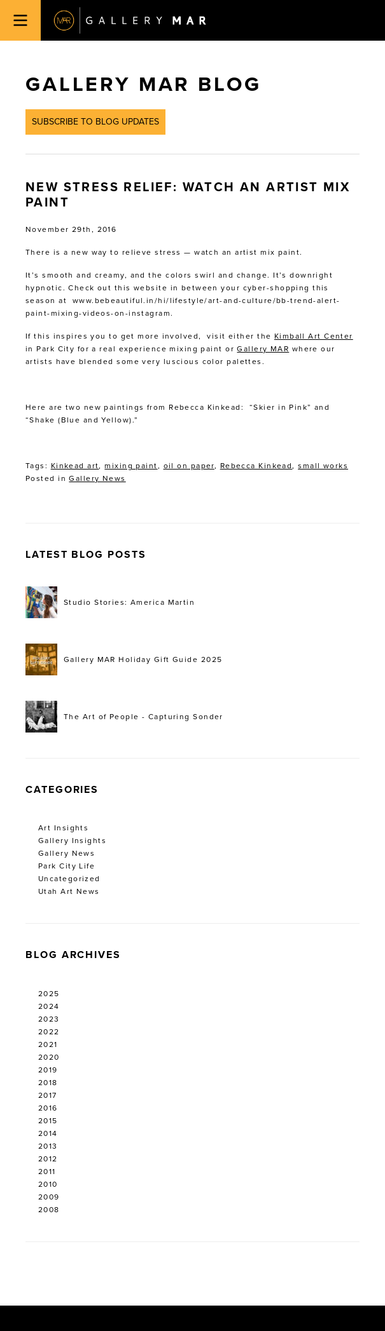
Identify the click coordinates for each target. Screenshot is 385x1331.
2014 (48, 1133)
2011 (47, 1171)
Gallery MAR (129, 20)
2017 (47, 1095)
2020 (49, 1057)
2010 (48, 1184)
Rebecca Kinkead (256, 465)
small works (323, 465)
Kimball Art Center (313, 336)
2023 (49, 1019)
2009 (49, 1196)
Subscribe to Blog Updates (95, 121)
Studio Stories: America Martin (110, 602)
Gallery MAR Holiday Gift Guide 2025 (123, 659)
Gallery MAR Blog (143, 84)
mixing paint (130, 465)
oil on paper (189, 465)
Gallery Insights (72, 840)
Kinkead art (75, 465)
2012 (48, 1158)
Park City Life (66, 865)
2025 (49, 993)
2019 (48, 1069)
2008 (49, 1209)
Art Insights (63, 827)
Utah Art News (69, 891)
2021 (48, 1044)
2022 (49, 1031)
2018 (48, 1082)
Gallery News (97, 478)
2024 (49, 1006)
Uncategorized (69, 878)
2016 (48, 1108)
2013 (48, 1146)
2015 (48, 1120)
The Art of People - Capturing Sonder (124, 717)
